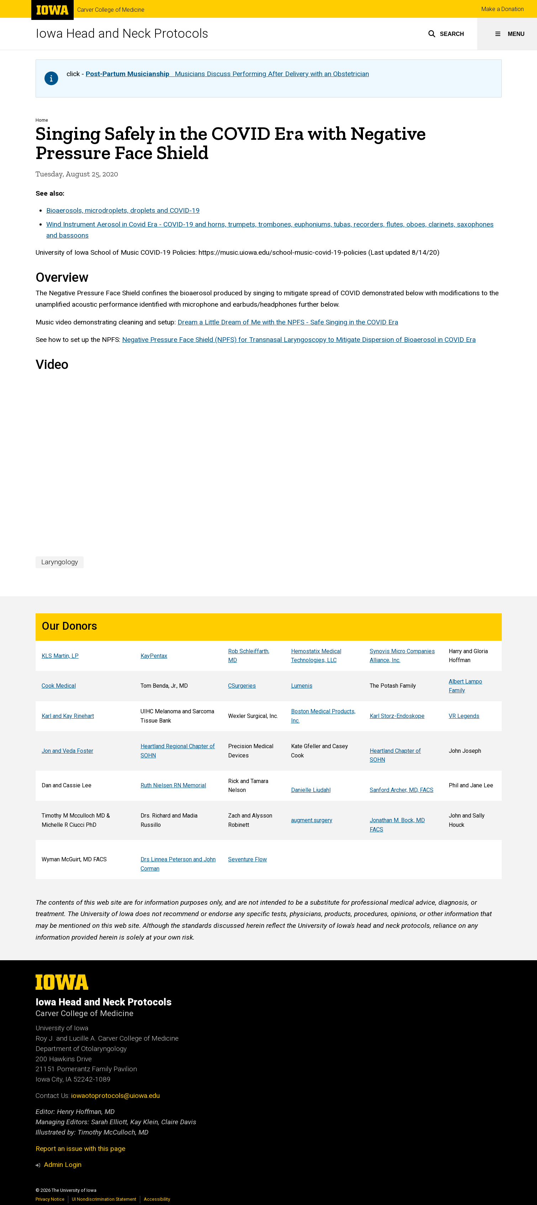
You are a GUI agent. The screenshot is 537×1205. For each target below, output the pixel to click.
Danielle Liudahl (310, 790)
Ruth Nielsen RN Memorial (173, 785)
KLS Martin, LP (59, 655)
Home (42, 120)
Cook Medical (58, 686)
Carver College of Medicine (110, 10)
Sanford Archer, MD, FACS (401, 790)
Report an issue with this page (80, 1149)
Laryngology (59, 562)
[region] (269, 746)
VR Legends (464, 716)
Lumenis (301, 686)
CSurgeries (242, 686)
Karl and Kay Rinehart (67, 716)
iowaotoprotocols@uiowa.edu (115, 1096)
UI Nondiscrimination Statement (104, 1199)
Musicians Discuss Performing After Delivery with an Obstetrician (227, 74)
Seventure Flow (247, 859)
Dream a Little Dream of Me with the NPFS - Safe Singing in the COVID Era (288, 322)
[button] (446, 34)
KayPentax (154, 655)
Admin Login (62, 1165)
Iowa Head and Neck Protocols (122, 33)
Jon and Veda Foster (67, 750)
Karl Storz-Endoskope (396, 716)
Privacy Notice (50, 1199)
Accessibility (157, 1199)
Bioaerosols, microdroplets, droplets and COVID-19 (123, 211)
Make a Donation (502, 9)
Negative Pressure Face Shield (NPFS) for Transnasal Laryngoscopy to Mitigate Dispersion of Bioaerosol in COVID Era (299, 340)
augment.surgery (311, 820)
